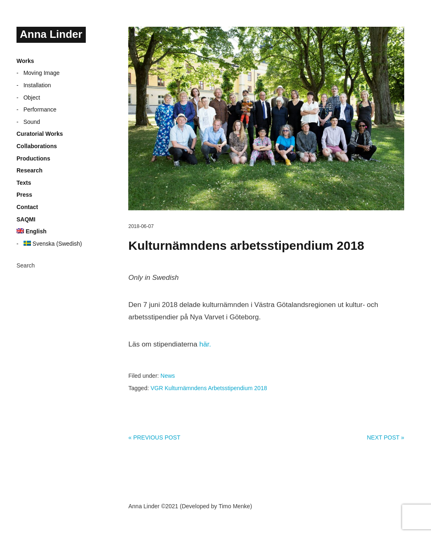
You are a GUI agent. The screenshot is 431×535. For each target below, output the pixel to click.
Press (24, 194)
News (167, 375)
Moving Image (42, 73)
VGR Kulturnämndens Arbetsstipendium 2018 (209, 388)
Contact (27, 207)
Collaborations (36, 146)
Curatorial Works (39, 133)
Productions (33, 158)
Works (25, 61)
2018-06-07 (140, 226)
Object (32, 97)
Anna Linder (51, 34)
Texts (23, 182)
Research (29, 170)
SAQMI (25, 219)
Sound (32, 122)
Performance (40, 109)
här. (205, 344)
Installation (37, 85)
